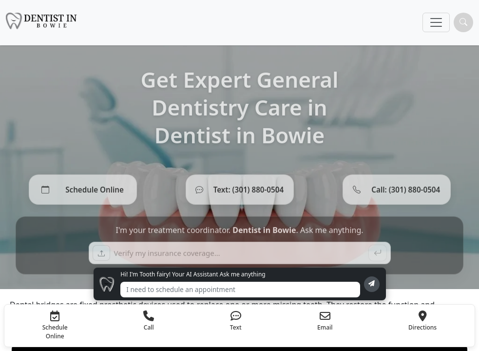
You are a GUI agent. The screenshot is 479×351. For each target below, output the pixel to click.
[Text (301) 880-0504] (240, 193)
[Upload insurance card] (101, 256)
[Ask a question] (240, 256)
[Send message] (372, 284)
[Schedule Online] (83, 193)
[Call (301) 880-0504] (397, 193)
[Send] (377, 256)
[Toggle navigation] (436, 22)
